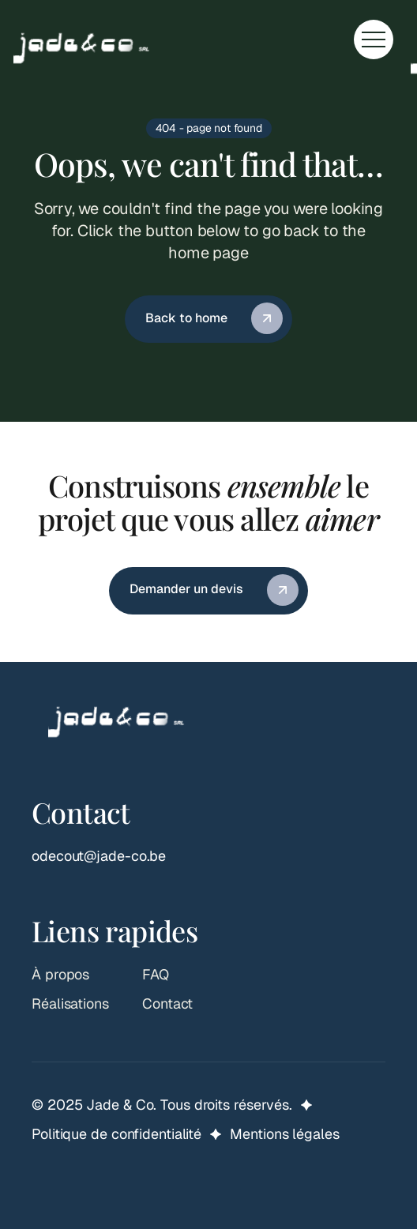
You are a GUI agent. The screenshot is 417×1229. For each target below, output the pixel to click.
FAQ (155, 974)
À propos (60, 974)
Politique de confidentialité (116, 1134)
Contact (167, 1003)
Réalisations (70, 1003)
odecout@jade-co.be (99, 856)
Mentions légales (284, 1134)
